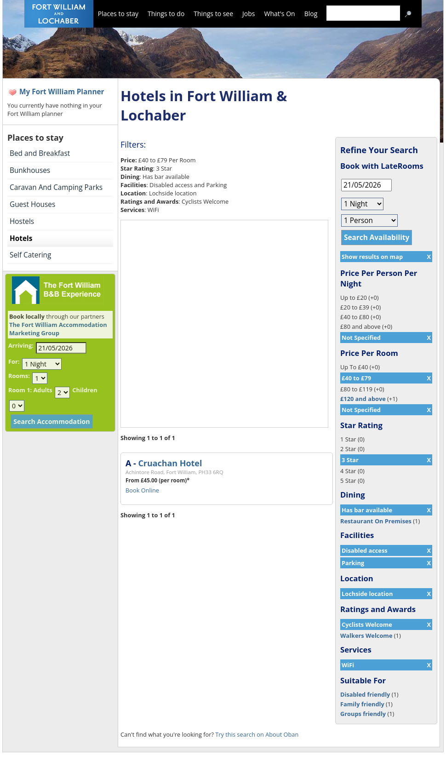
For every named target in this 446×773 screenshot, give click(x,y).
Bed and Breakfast (40, 153)
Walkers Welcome (366, 635)
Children (84, 390)
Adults (42, 390)
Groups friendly (363, 714)
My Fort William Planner (61, 92)
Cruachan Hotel (170, 463)
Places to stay (118, 13)
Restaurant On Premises (376, 521)
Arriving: (21, 345)
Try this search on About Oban (256, 734)
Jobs (248, 13)
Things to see (213, 13)
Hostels (22, 221)
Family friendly (362, 704)
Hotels (21, 238)
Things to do (166, 13)
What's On (279, 13)
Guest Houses (32, 204)
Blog (311, 13)
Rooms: (19, 376)
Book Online (142, 490)
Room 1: (20, 390)
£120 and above (363, 399)
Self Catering (30, 255)
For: (13, 361)
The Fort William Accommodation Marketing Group (58, 329)
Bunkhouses (30, 170)
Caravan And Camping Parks (56, 187)
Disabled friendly (365, 694)
